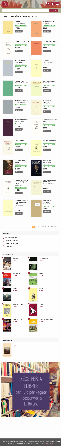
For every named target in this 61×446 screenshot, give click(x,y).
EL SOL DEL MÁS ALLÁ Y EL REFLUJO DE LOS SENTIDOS (22, 202)
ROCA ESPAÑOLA (20, 140)
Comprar (18, 31)
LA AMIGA (46, 61)
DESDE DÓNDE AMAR (21, 120)
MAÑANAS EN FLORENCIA (47, 201)
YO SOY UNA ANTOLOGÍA (47, 161)
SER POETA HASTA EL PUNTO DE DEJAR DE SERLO (21, 181)
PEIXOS (41, 304)
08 (55, 227)
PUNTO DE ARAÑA (44, 258)
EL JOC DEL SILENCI (18, 319)
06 (49, 227)
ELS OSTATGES (19, 81)
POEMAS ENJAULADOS (50, 140)
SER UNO (17, 22)
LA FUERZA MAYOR (49, 81)
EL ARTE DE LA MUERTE (22, 41)
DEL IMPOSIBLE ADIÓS (50, 41)
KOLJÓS (41, 288)
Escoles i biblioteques (11, 243)
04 (43, 227)
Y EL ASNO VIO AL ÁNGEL (20, 161)
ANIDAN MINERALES (49, 22)
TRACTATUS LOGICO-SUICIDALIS (50, 181)
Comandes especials (11, 240)
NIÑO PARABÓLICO (18, 273)
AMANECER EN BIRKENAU (47, 101)
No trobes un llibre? (11, 237)
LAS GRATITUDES (18, 304)
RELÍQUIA (15, 258)
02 (36, 227)
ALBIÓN (41, 273)
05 (46, 227)
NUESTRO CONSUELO (19, 344)
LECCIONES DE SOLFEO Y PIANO (50, 120)
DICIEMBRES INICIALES (22, 100)
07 (52, 227)
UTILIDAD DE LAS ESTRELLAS (20, 61)
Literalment (8, 246)
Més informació (50, 443)
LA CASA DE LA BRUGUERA (46, 319)
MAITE (15, 288)
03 (40, 227)
